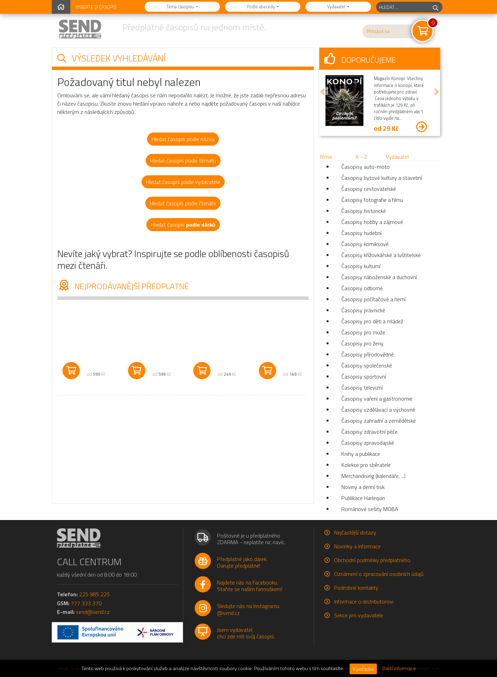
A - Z (361, 157)
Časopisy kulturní (360, 266)
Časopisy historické (363, 211)
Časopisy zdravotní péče (369, 432)
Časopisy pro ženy (362, 343)
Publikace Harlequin (363, 498)
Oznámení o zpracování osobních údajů (378, 574)
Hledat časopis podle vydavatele (183, 182)
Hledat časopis (183, 224)
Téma (325, 157)
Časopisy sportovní (363, 376)
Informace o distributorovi (363, 601)
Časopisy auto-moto (365, 167)
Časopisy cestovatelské (368, 189)
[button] (322, 92)
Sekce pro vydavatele (358, 615)
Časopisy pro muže (363, 332)
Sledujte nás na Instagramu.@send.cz (248, 609)
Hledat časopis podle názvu (183, 139)
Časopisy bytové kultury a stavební (381, 178)
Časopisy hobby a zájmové (372, 222)
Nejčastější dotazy (355, 532)
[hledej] (435, 7)
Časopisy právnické (363, 310)
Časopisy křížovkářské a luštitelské (381, 255)
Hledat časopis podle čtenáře (183, 203)
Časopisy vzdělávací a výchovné (378, 409)
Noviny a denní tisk (362, 487)
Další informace (399, 668)
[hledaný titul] (402, 7)
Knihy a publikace (360, 454)
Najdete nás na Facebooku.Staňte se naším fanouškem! (249, 585)
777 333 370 (86, 603)
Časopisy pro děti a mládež (372, 321)
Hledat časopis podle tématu (183, 160)
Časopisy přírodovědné (367, 354)
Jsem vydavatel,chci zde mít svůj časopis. (246, 633)
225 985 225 (94, 594)
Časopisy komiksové (365, 244)
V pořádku (363, 669)
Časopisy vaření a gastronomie (376, 398)
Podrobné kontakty (356, 587)
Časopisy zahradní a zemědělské (378, 420)
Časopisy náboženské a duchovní (379, 277)
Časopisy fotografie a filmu (372, 200)
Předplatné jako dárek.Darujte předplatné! (242, 562)
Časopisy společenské (366, 365)
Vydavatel (336, 6)
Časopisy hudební (361, 233)
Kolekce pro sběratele (366, 465)
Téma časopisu (180, 6)
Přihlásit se (378, 31)
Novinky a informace (357, 546)
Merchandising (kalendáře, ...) (373, 476)
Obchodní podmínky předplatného (372, 560)
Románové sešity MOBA (369, 509)
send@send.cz (93, 612)
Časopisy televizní (362, 387)
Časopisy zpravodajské (367, 443)
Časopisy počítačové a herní (373, 299)
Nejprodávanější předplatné (123, 286)
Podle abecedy (261, 6)
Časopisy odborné (362, 288)
